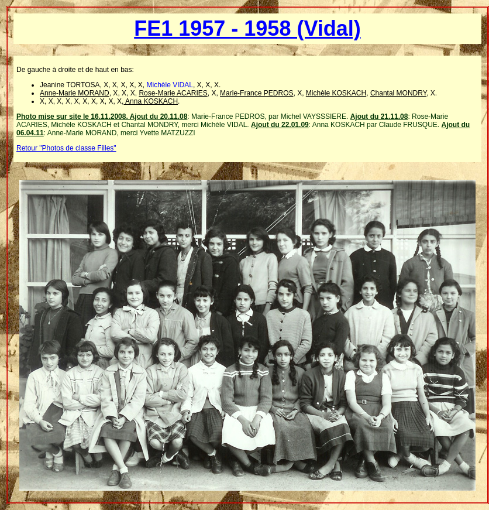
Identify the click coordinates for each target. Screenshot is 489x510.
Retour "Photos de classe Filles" (66, 148)
